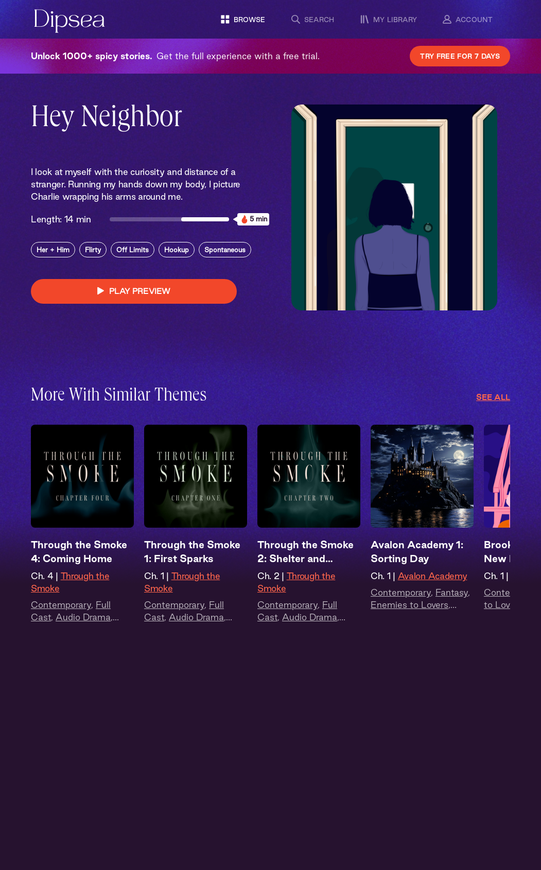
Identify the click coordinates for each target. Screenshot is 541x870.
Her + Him (53, 249)
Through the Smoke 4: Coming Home (79, 551)
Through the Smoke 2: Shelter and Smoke (305, 552)
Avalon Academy (432, 576)
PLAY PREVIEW (134, 291)
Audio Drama (83, 617)
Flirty (93, 249)
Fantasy (451, 592)
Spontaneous (225, 249)
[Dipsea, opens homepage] (69, 22)
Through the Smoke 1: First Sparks (192, 551)
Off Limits (132, 249)
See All (493, 397)
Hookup (176, 249)
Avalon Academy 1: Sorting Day (417, 551)
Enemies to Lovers (409, 605)
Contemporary (61, 605)
